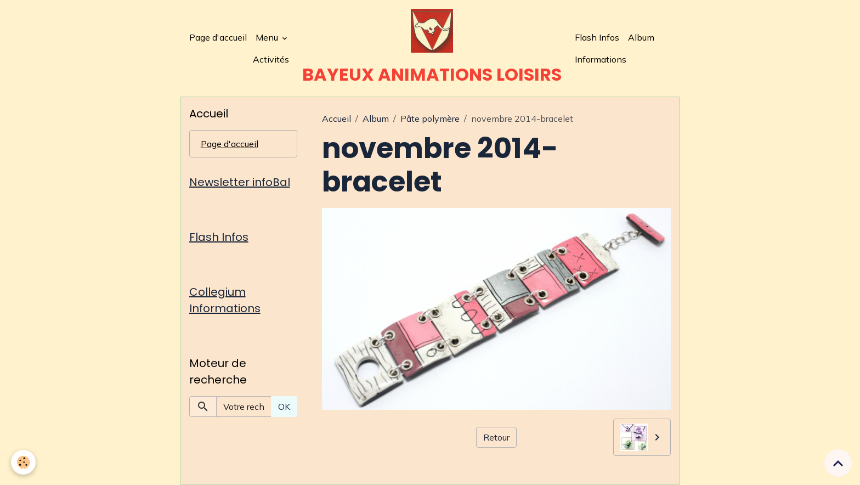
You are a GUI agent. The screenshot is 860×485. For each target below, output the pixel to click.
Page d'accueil (218, 37)
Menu (268, 37)
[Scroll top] (838, 463)
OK (284, 406)
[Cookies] (23, 462)
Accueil (336, 118)
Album (641, 37)
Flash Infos (597, 37)
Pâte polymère (430, 118)
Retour (496, 437)
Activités (271, 59)
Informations (600, 59)
